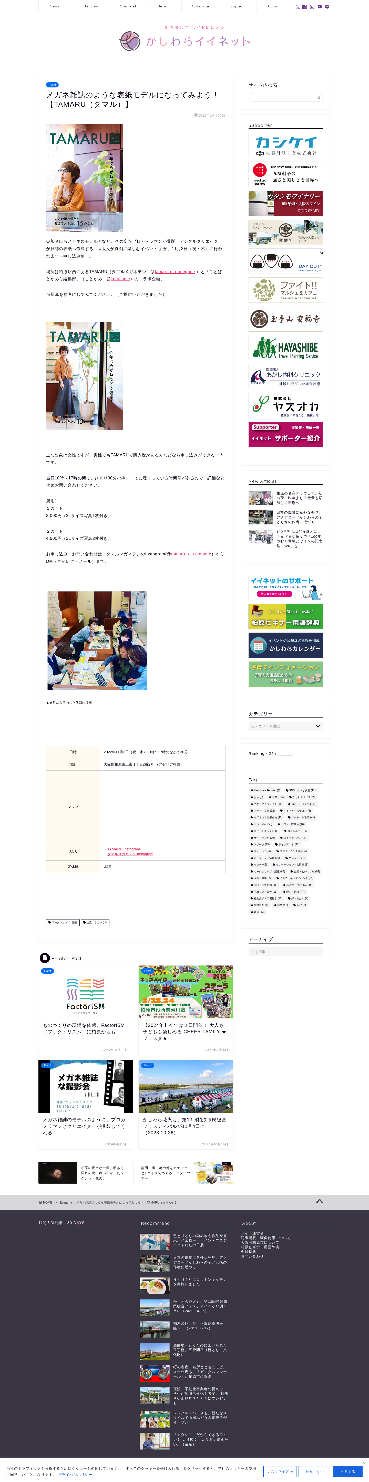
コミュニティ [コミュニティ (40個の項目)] (298, 831)
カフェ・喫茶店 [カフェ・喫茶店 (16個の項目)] (292, 824)
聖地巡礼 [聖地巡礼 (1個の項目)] (261, 905)
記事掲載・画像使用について (266, 1238)
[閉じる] (364, 1462)
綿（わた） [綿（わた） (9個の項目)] (299, 898)
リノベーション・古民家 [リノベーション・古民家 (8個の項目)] (292, 864)
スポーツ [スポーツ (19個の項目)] (262, 844)
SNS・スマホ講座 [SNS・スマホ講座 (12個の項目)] (302, 790)
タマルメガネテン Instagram (130, 854)
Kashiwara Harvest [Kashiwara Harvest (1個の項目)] (267, 790)
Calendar (201, 6)
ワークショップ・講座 (64, 922)
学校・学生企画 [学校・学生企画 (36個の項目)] (265, 885)
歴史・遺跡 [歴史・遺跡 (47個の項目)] (295, 891)
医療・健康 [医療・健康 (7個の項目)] (262, 878)
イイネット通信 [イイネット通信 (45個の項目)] (303, 817)
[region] (184, 1470)
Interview (90, 6)
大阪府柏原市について (260, 1242)
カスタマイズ (278, 1471)
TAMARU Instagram (123, 849)
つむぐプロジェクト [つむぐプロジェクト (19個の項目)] (268, 804)
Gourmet (128, 6)
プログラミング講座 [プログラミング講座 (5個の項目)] (293, 851)
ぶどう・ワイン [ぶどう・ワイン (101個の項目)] (303, 804)
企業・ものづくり (96, 922)
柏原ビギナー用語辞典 (260, 1247)
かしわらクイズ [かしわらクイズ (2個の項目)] (304, 797)
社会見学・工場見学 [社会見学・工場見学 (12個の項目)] (268, 898)
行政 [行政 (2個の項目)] (301, 905)
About (273, 6)
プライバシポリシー (75, 1475)
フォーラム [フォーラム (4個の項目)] (262, 851)
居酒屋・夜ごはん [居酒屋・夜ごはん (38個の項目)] (299, 885)
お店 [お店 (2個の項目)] (258, 797)
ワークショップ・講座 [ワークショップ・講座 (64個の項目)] (269, 871)
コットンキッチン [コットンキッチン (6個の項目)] (266, 831)
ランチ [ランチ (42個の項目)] (260, 864)
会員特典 (248, 1252)
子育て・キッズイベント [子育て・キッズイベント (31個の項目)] (296, 878)
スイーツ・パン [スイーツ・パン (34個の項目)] (295, 837)
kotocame (120, 279)
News (55, 6)
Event (52, 84)
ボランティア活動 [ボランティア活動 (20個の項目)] (267, 858)
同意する (348, 1471)
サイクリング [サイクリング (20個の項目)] (264, 837)
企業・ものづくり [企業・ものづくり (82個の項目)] (307, 871)
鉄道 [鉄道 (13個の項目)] (259, 912)
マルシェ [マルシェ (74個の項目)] (296, 858)
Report (164, 6)
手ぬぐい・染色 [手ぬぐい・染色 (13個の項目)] (265, 891)
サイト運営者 (252, 1233)
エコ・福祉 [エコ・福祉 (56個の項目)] (263, 824)
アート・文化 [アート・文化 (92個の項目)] (264, 810)
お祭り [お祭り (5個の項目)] (278, 797)
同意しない (315, 1471)
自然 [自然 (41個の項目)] (282, 905)
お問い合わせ (252, 1256)
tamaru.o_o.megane (175, 272)
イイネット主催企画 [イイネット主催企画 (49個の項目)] (268, 817)
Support (238, 6)
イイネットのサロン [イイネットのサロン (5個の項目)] (297, 810)
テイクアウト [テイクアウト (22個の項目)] (289, 844)
